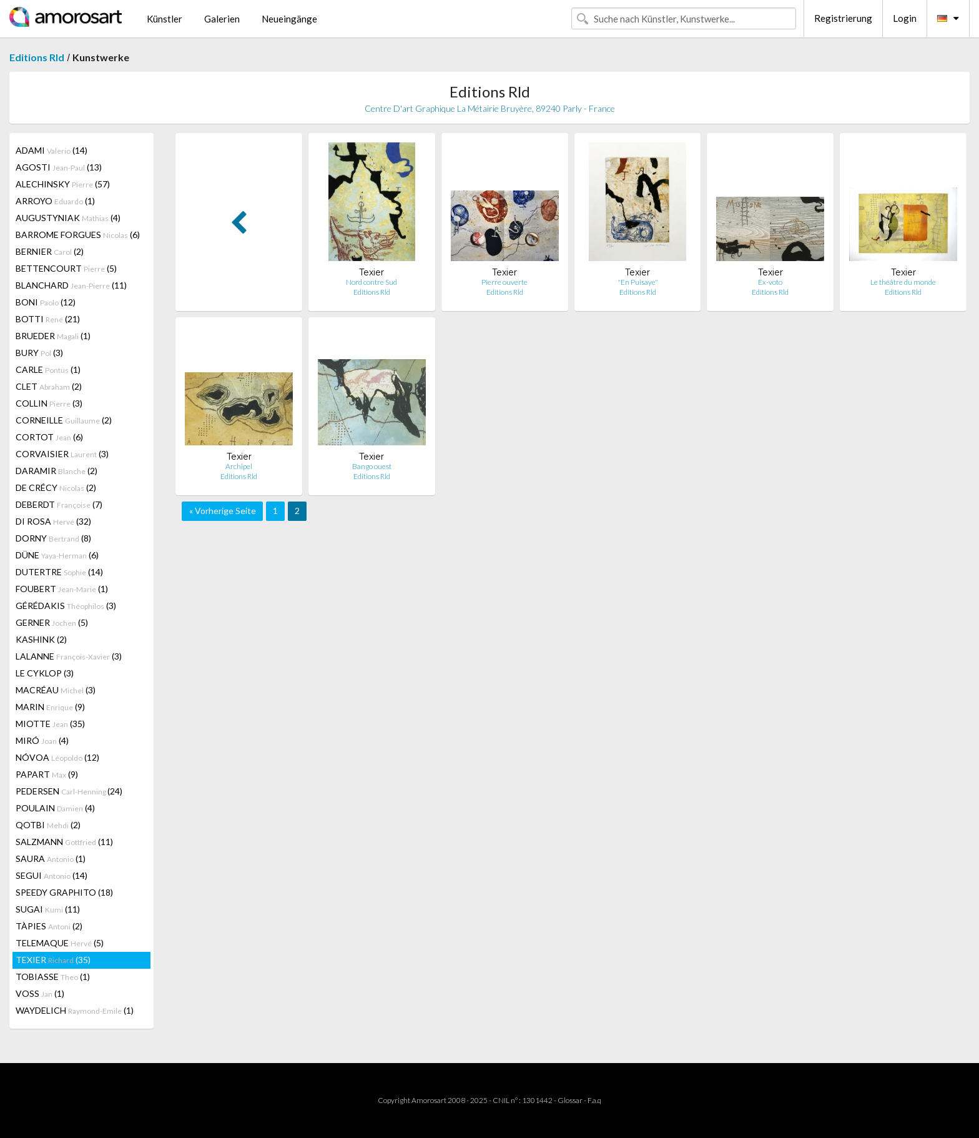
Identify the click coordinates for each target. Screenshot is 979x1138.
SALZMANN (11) (64, 841)
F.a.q (594, 1100)
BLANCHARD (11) (71, 285)
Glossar (570, 1100)
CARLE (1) (48, 369)
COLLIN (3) (49, 403)
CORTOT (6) (49, 437)
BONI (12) (46, 302)
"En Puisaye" (637, 282)
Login (905, 18)
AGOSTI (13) (59, 167)
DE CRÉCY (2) (56, 487)
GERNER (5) (52, 622)
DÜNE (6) (57, 555)
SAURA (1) (51, 858)
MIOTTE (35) (50, 723)
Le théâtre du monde (903, 282)
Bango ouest (371, 466)
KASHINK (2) (41, 639)
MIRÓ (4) (42, 740)
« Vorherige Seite (222, 510)
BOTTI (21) (48, 319)
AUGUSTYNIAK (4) (68, 217)
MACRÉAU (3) (56, 690)
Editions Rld (36, 57)
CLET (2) (49, 386)
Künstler (164, 18)
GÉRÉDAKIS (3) (66, 605)
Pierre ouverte (504, 282)
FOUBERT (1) (62, 588)
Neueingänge (289, 18)
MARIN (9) (50, 706)
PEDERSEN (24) (69, 791)
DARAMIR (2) (56, 470)
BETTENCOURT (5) (66, 268)
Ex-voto (770, 282)
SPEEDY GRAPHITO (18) (64, 892)
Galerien (222, 18)
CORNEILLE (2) (64, 420)
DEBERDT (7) (59, 504)
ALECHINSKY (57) (63, 184)
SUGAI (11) (48, 909)
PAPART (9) (47, 774)
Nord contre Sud (371, 282)
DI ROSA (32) (53, 521)
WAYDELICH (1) (75, 1010)
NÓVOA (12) (57, 757)
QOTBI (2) (48, 824)
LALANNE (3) (69, 656)
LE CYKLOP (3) (45, 673)
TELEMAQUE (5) (60, 943)
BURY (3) (39, 352)
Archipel (238, 466)
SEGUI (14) (51, 875)
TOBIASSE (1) (53, 976)
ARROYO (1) (55, 200)
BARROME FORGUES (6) (78, 234)
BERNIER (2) (50, 251)
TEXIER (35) (53, 959)
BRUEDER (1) (53, 335)
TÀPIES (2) (49, 926)
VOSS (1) (40, 993)
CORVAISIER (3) (62, 453)
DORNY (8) (53, 538)
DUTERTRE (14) (59, 572)
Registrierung (843, 18)
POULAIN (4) (55, 808)
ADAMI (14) (51, 150)
